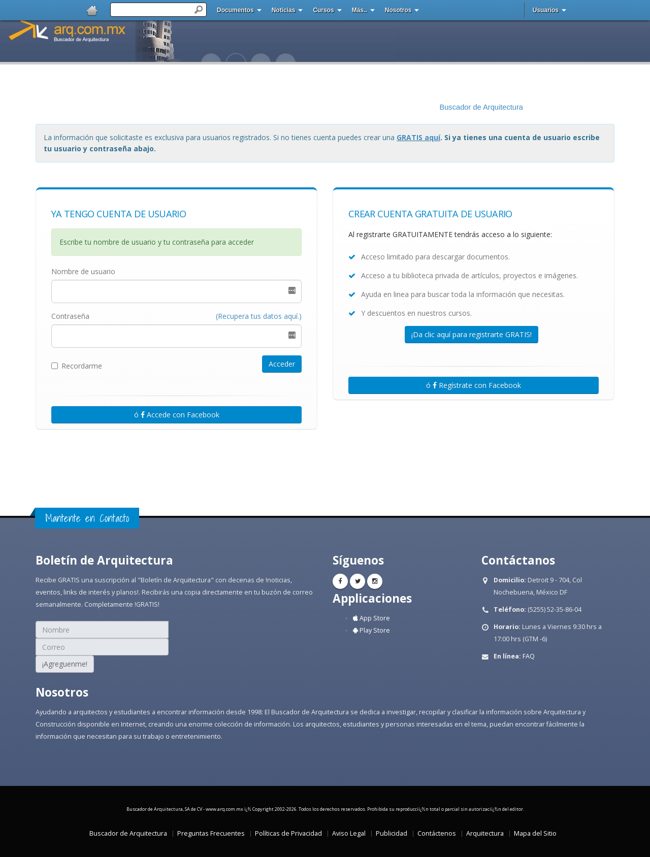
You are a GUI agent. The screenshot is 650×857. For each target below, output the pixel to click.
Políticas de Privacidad (288, 833)
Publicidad (391, 833)
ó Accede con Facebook (176, 414)
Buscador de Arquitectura (481, 107)
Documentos (235, 10)
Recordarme (76, 366)
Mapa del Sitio (535, 833)
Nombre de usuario (83, 271)
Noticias (284, 10)
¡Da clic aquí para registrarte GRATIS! (471, 334)
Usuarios (546, 10)
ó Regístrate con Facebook (473, 385)
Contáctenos (436, 833)
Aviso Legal (349, 833)
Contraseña (70, 316)
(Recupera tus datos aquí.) (259, 316)
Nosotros (398, 10)
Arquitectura (485, 833)
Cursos (323, 10)
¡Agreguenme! (64, 664)
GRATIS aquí (418, 137)
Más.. (359, 10)
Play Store (371, 630)
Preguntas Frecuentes (211, 833)
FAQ (529, 656)
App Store (371, 618)
